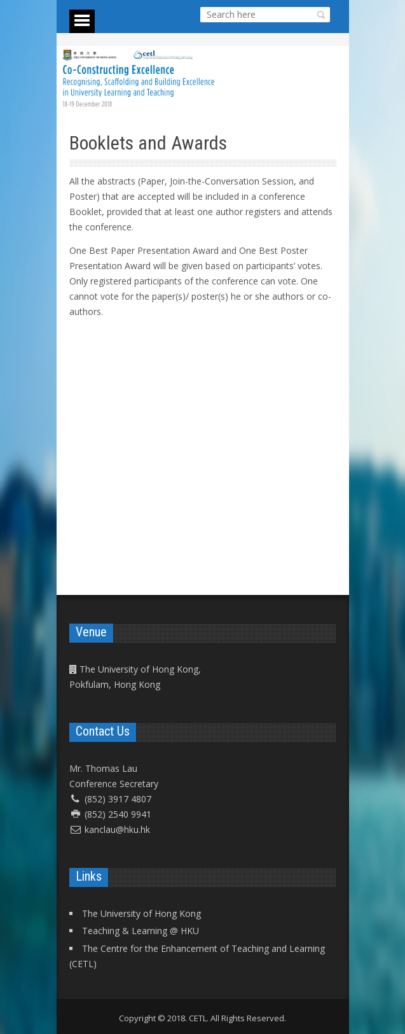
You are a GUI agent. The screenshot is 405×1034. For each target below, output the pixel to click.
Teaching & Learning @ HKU (140, 931)
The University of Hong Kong (141, 913)
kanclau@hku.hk (117, 829)
